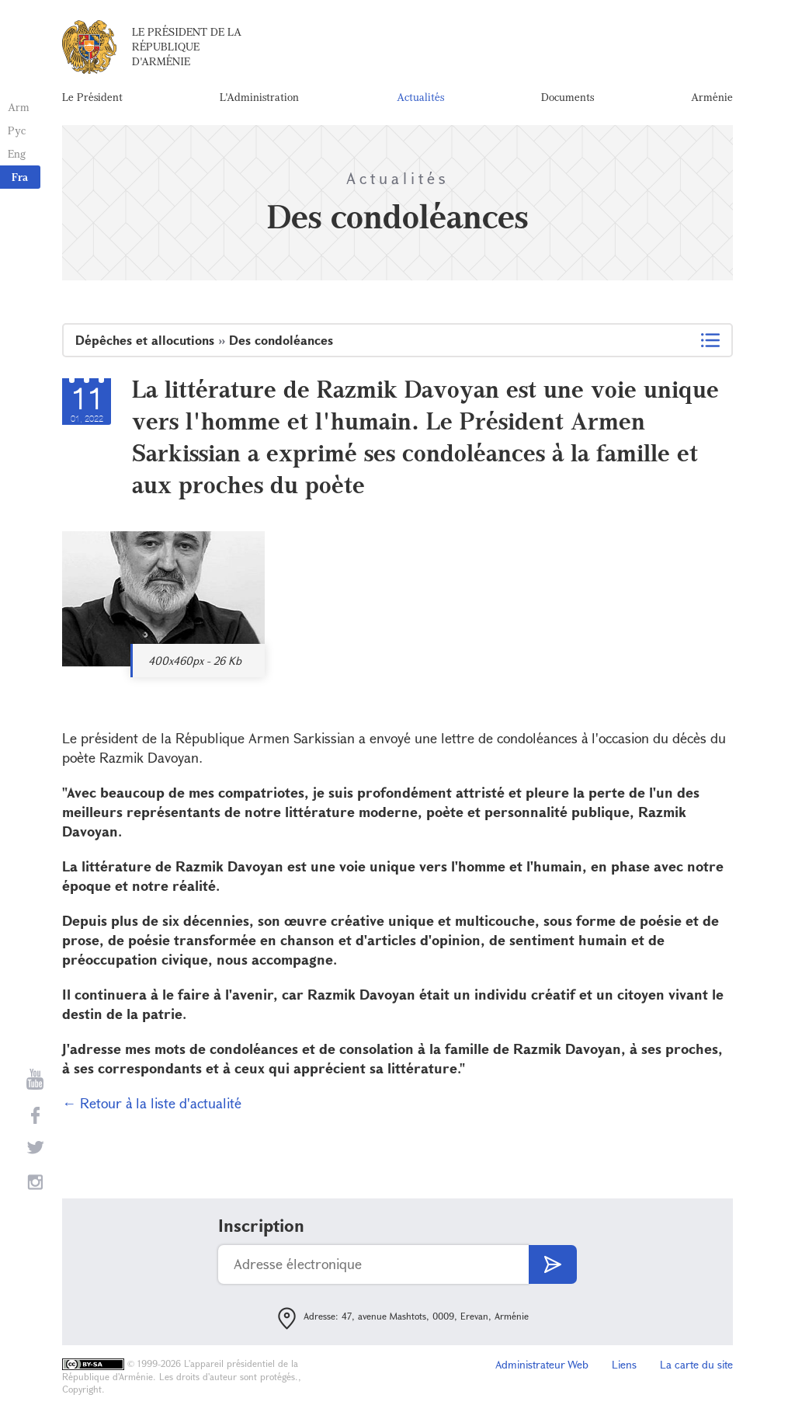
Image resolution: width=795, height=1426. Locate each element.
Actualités (420, 96)
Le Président (92, 96)
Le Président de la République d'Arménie (186, 46)
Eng (17, 153)
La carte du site (696, 1364)
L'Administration (259, 96)
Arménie (712, 96)
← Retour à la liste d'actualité (151, 1103)
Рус (17, 130)
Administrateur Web (541, 1364)
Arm (19, 106)
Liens (624, 1364)
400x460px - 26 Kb (194, 660)
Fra (20, 176)
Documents (567, 96)
